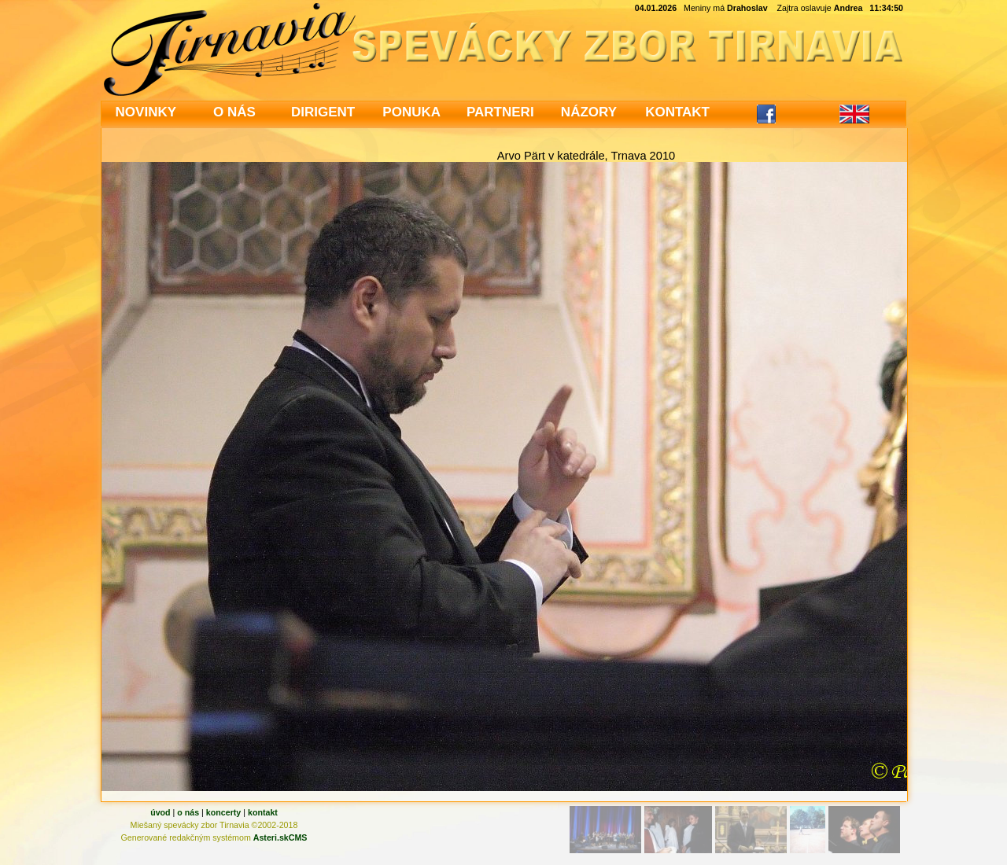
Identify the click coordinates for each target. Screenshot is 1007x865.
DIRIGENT (323, 112)
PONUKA (411, 112)
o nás (188, 812)
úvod (160, 812)
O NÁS (234, 112)
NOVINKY (146, 112)
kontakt (263, 812)
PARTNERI (500, 112)
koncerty (223, 812)
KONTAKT (677, 112)
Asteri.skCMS (280, 837)
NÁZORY (589, 112)
